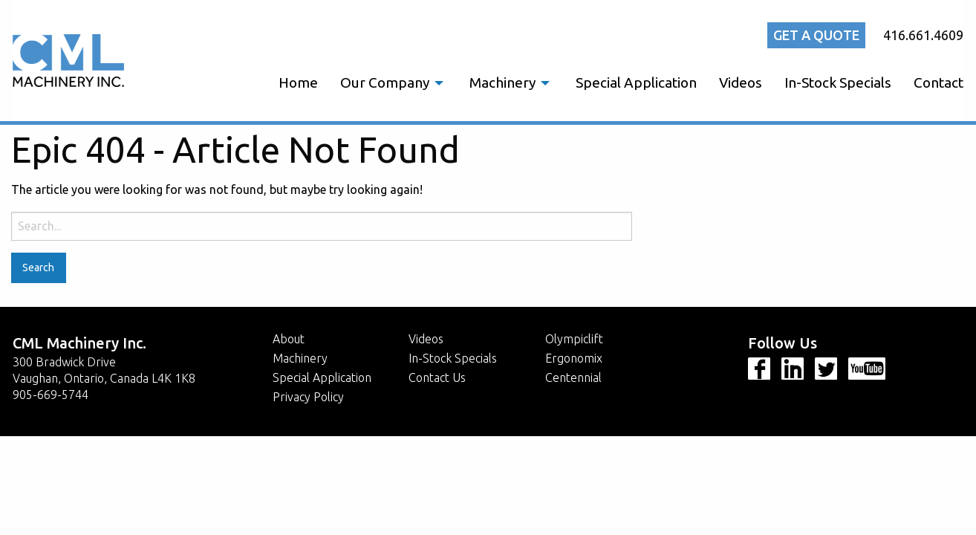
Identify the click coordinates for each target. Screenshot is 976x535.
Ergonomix (573, 358)
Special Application (636, 82)
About (289, 339)
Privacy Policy (308, 397)
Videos (740, 82)
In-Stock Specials (837, 82)
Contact (938, 82)
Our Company (384, 82)
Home (298, 82)
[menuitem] (298, 83)
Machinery (502, 82)
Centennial (573, 377)
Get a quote (816, 34)
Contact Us (437, 377)
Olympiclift (574, 339)
